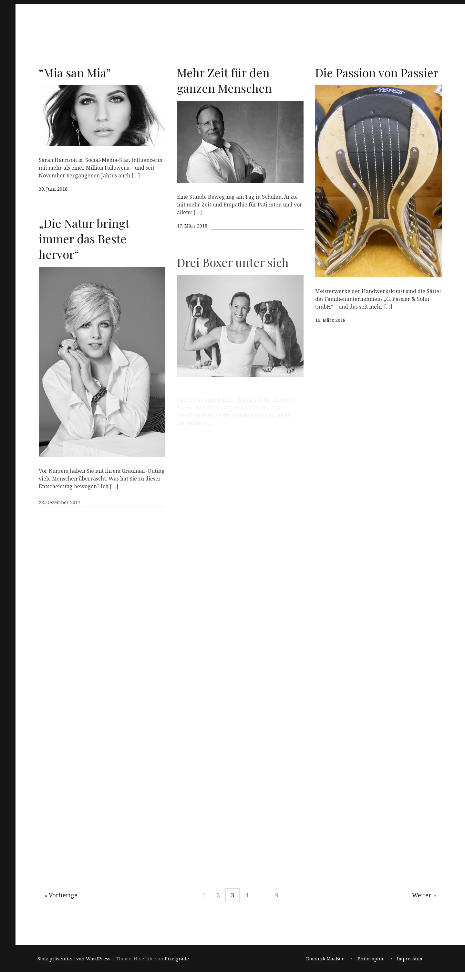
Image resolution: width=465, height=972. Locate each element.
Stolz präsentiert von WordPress (73, 959)
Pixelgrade (177, 959)
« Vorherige (61, 895)
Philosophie (371, 959)
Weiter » (424, 895)
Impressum (409, 959)
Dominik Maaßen (325, 959)
